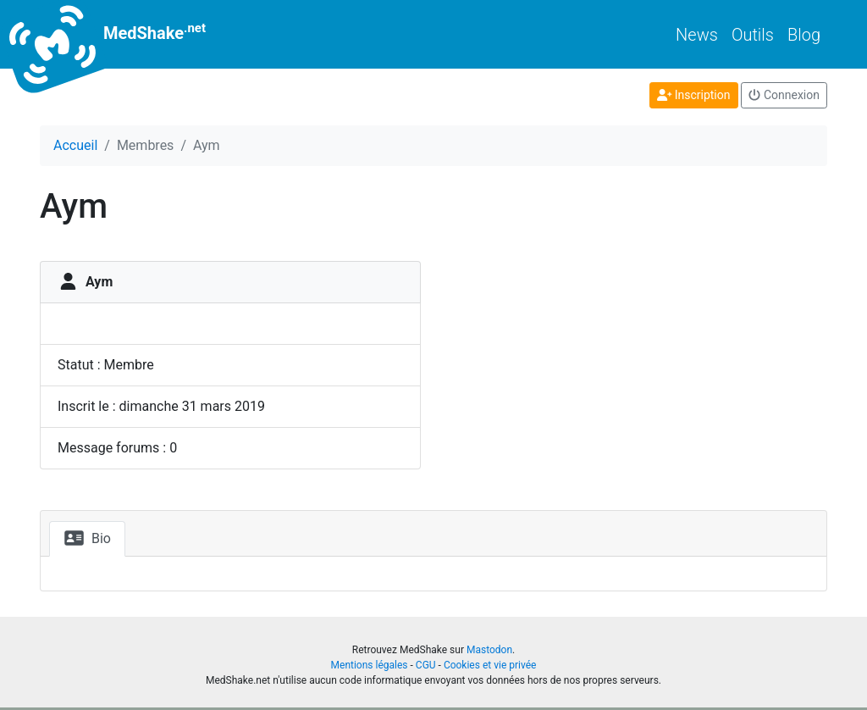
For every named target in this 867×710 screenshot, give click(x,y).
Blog (803, 35)
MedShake (123, 34)
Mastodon (489, 650)
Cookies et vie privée (490, 665)
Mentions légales (369, 665)
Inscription (694, 95)
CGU (426, 665)
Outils (753, 35)
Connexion (784, 95)
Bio (87, 538)
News (697, 35)
